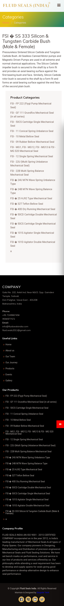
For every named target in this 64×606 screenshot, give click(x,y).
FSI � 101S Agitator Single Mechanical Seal (27, 500)
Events (9, 375)
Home (5, 23)
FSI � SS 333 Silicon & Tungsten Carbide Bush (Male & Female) (32, 512)
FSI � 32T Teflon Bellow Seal (28, 204)
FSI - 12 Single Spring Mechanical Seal (33, 156)
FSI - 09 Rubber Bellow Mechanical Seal (34, 142)
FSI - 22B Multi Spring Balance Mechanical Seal (28, 173)
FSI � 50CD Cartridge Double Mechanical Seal (28, 488)
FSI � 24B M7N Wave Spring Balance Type (26, 464)
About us (10, 351)
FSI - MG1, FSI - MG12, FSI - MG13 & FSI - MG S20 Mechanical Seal (34, 149)
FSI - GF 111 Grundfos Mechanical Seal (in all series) (31, 402)
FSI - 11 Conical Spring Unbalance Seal (33, 131)
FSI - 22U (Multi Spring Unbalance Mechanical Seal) (30, 163)
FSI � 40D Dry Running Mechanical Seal (34, 209)
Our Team (10, 357)
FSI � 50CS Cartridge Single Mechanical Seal (28, 494)
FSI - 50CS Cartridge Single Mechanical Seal (27, 408)
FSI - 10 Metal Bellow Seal (26, 136)
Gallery (9, 381)
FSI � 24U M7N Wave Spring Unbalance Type (28, 458)
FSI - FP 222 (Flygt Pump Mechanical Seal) (26, 396)
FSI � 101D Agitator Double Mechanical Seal (28, 506)
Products (10, 369)
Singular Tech (43, 592)
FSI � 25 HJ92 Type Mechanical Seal (33, 198)
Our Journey (11, 363)
